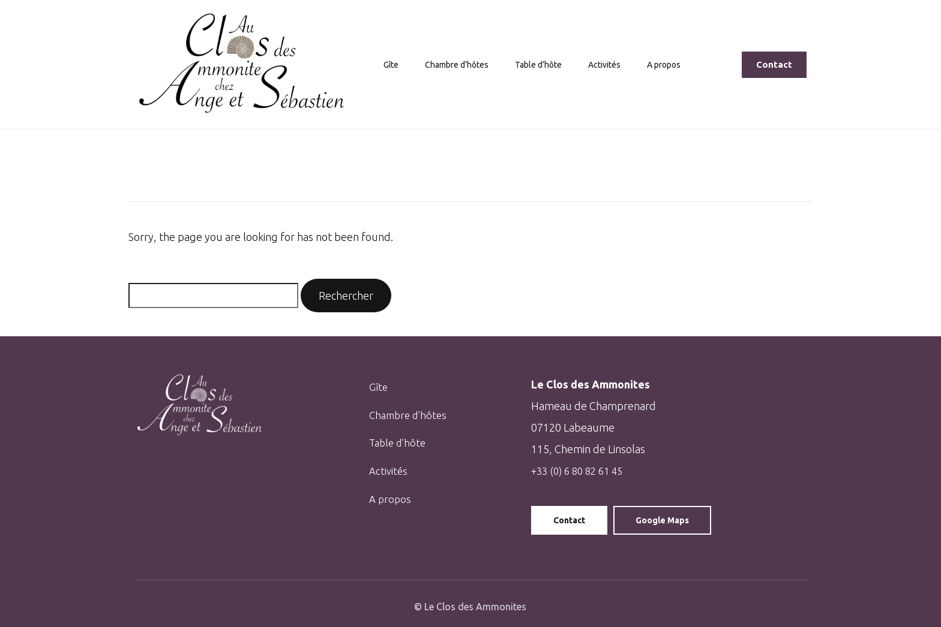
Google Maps (662, 520)
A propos (670, 65)
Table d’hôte (540, 65)
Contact (569, 520)
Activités (609, 65)
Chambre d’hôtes (451, 65)
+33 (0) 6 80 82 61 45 (581, 471)
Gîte (382, 65)
